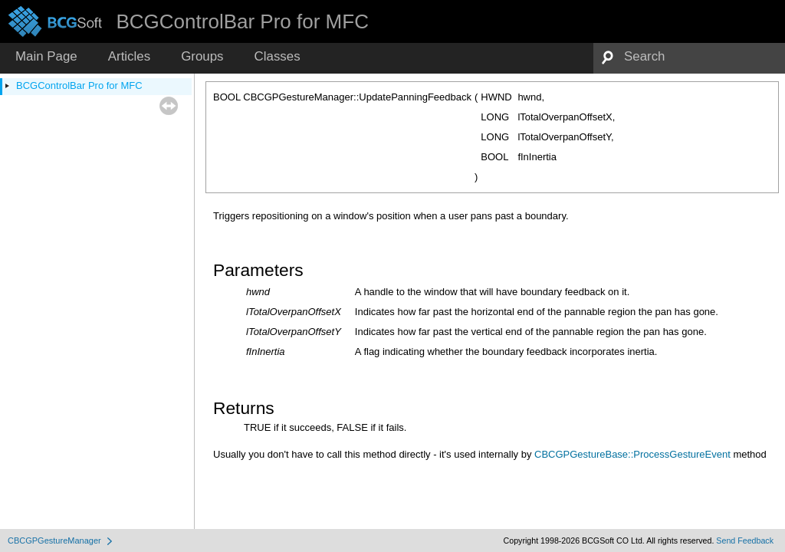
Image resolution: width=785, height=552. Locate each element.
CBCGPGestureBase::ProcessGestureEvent (632, 454)
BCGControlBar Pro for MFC (79, 85)
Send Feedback (745, 540)
